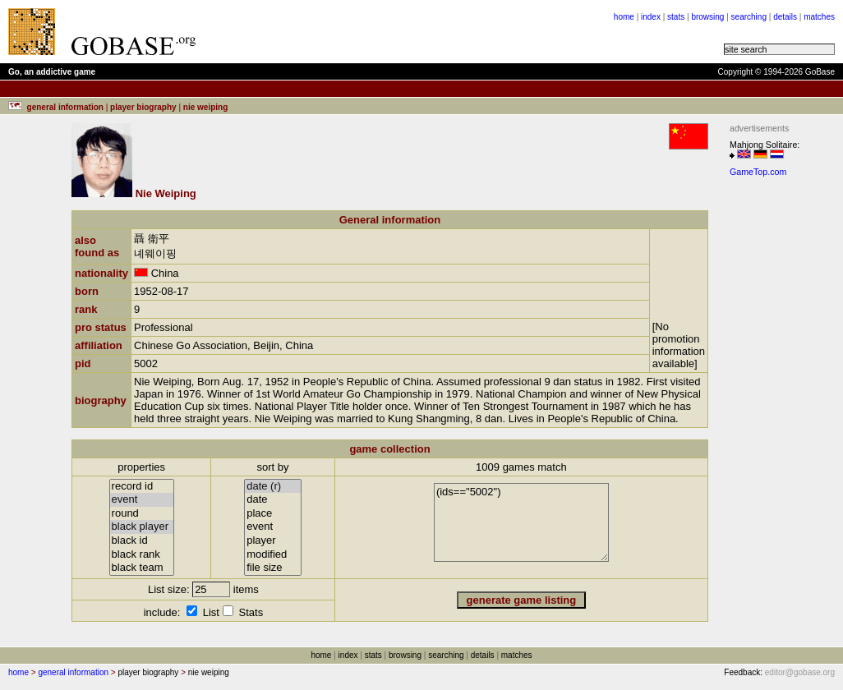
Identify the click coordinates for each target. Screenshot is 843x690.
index (651, 16)
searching (749, 16)
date (273, 500)
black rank (141, 555)
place (273, 514)
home (624, 16)
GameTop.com (758, 172)
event (141, 500)
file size (273, 568)
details (785, 16)
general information (73, 672)
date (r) (273, 487)
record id (141, 487)
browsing (707, 16)
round (141, 514)
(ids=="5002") (521, 522)
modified (273, 555)
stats (675, 16)
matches (819, 16)
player (273, 541)
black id (141, 541)
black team (141, 568)
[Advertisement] (779, 429)
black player (141, 527)
